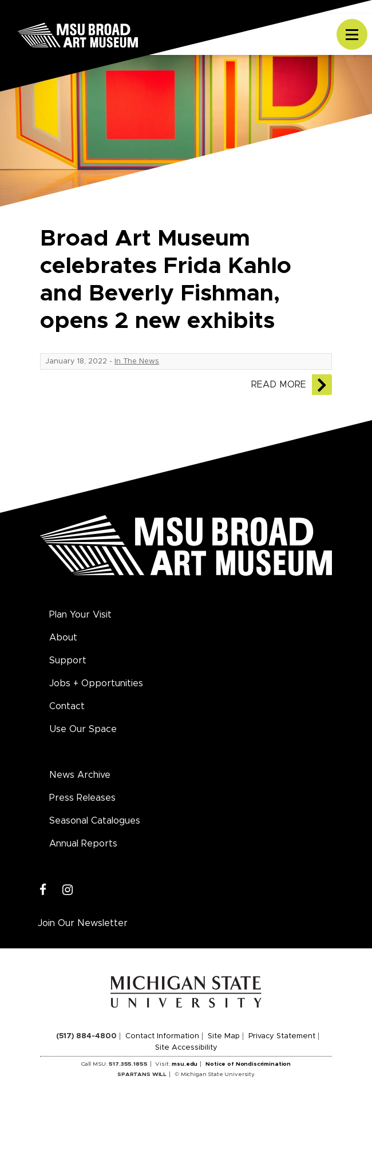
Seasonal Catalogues (94, 820)
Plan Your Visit (80, 614)
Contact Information (162, 1036)
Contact (67, 706)
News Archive (79, 775)
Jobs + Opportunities (96, 683)
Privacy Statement (281, 1036)
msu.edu (184, 1064)
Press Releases (82, 797)
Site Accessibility (186, 1047)
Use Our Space (83, 729)
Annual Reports (83, 843)
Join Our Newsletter (83, 923)
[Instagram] (68, 890)
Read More (278, 384)
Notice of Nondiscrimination (248, 1064)
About (63, 637)
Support (67, 660)
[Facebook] (43, 890)
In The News (136, 361)
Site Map (224, 1036)
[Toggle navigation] (352, 34)
